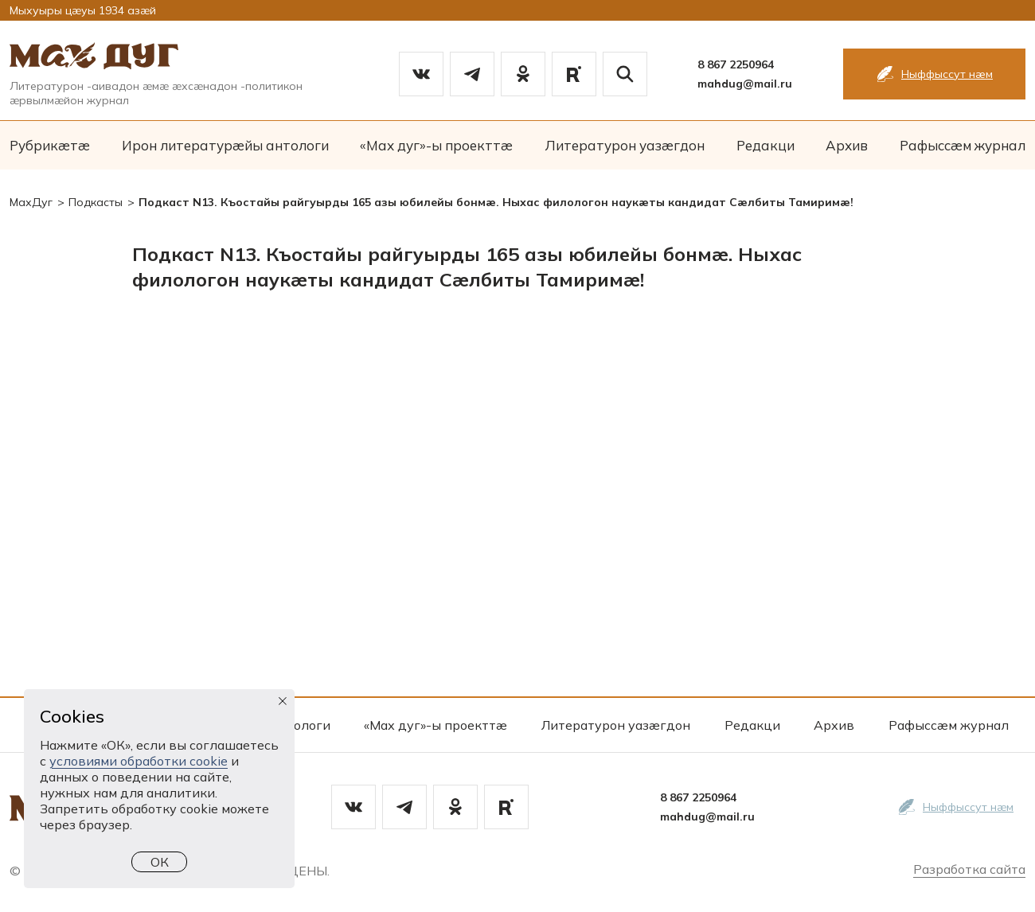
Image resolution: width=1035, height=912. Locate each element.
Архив (847, 145)
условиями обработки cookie (138, 761)
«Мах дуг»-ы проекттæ (436, 145)
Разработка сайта (969, 869)
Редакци (765, 145)
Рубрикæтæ (50, 145)
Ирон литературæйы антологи (225, 145)
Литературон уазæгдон (625, 145)
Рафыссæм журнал (962, 145)
